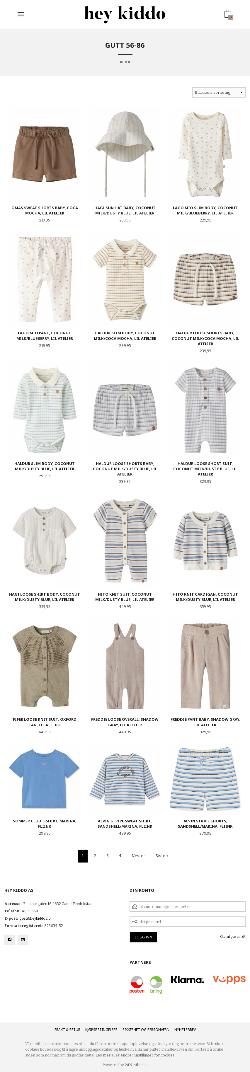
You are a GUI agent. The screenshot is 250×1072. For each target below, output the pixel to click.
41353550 (30, 911)
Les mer (103, 1055)
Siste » (162, 855)
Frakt (60, 1029)
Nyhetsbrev (185, 1029)
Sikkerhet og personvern (146, 1029)
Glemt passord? (233, 937)
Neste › (138, 855)
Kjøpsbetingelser (101, 1029)
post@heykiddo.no (35, 918)
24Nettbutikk (136, 1065)
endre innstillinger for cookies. (148, 1055)
